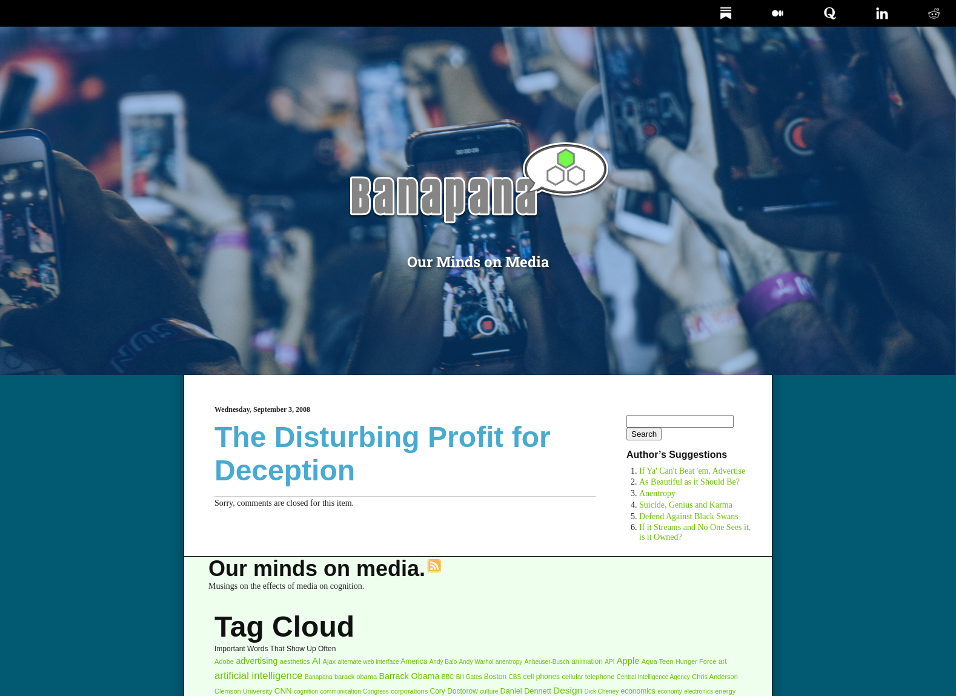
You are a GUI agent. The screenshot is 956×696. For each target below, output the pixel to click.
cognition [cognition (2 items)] (306, 691)
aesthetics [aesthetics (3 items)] (295, 661)
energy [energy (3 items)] (725, 691)
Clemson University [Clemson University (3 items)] (243, 691)
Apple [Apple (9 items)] (628, 661)
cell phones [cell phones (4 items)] (541, 676)
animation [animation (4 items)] (587, 661)
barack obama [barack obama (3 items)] (355, 676)
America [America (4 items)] (413, 661)
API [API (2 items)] (609, 661)
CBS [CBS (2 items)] (515, 677)
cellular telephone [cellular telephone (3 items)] (588, 676)
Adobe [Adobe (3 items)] (224, 661)
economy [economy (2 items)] (669, 691)
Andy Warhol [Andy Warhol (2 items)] (476, 661)
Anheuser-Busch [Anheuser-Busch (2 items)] (547, 661)
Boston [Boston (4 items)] (495, 676)
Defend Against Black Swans (689, 516)
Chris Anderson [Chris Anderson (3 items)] (715, 676)
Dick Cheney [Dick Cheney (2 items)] (601, 691)
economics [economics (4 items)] (638, 691)
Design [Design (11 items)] (567, 690)
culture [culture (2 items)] (489, 691)
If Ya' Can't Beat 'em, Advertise (692, 471)
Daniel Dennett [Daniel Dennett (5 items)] (525, 690)
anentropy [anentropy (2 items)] (509, 661)
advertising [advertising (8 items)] (256, 661)
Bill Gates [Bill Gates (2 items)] (469, 677)
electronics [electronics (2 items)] (698, 691)
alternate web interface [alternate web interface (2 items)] (368, 661)
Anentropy (657, 493)
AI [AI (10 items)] (316, 660)
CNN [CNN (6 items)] (283, 690)
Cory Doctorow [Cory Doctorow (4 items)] (454, 691)
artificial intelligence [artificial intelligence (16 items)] (258, 675)
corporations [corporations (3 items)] (409, 691)
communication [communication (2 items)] (340, 691)
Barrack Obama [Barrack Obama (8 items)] (409, 676)
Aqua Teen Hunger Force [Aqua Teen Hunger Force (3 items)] (679, 661)
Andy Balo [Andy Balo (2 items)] (443, 661)
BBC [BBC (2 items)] (448, 677)
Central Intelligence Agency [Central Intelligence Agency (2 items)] (653, 677)
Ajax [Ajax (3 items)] (329, 661)
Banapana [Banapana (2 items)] (319, 677)
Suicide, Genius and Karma (685, 504)
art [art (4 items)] (723, 661)
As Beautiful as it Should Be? (689, 481)
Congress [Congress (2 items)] (376, 691)
